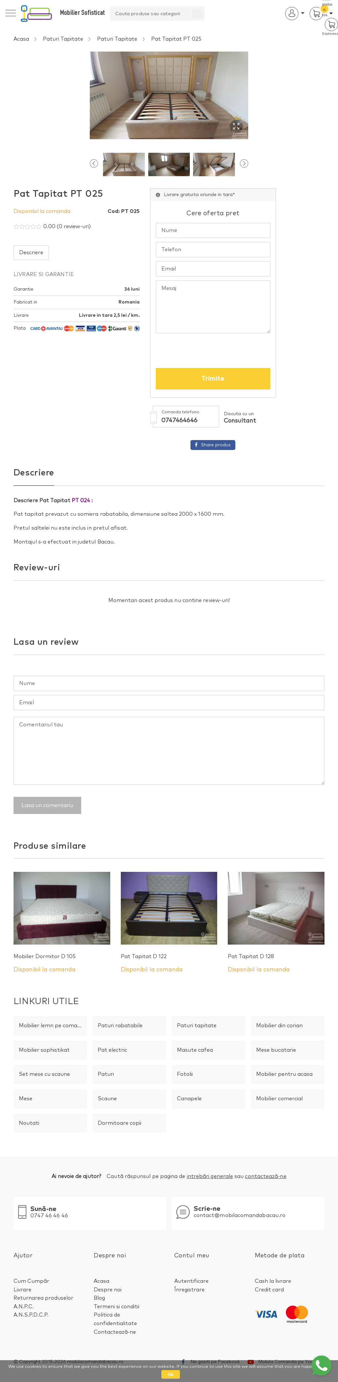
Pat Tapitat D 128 (251, 956)
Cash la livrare (273, 1281)
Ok (170, 1374)
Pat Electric (112, 1050)
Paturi (106, 1074)
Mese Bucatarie (276, 1050)
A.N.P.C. (24, 1306)
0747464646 (150, 422)
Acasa (21, 39)
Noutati (29, 1123)
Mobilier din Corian (279, 1026)
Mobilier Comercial (279, 1098)
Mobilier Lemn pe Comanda (53, 1026)
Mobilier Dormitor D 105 (45, 956)
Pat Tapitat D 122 (144, 956)
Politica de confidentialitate (115, 1319)
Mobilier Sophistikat (44, 1050)
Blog (99, 1298)
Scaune (107, 1098)
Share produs (169, 446)
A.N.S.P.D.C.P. (31, 1315)
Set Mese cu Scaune (44, 1074)
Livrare (22, 1289)
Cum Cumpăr (31, 1281)
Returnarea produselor (43, 1298)
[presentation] (94, 166)
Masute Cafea (195, 1050)
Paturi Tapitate (63, 39)
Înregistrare (189, 1289)
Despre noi (107, 1289)
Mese (25, 1098)
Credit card (269, 1289)
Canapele (189, 1098)
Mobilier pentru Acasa (284, 1074)
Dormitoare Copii (119, 1123)
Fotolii (185, 1074)
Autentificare (191, 1281)
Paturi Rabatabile (120, 1026)
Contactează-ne (115, 1332)
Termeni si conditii (116, 1306)
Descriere (31, 253)
